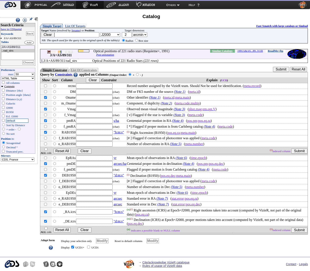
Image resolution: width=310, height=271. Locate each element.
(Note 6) (181, 158)
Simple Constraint (55, 70)
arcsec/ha (119, 163)
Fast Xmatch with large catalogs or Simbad (282, 26)
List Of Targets (75, 26)
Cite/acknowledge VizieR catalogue (165, 262)
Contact (291, 264)
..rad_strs (17, 51)
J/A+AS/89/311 (17, 47)
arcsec (117, 198)
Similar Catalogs (222, 50)
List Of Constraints (84, 70)
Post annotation (105, 54)
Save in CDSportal (11, 29)
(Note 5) (175, 144)
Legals (303, 264)
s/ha (116, 120)
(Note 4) (177, 120)
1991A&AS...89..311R (250, 50)
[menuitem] (10, 5)
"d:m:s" (118, 175)
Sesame (75, 30)
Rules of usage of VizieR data (162, 266)
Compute (9, 86)
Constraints (66, 74)
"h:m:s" (118, 132)
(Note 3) (179, 109)
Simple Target (52, 26)
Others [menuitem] (171, 5)
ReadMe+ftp (275, 50)
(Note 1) (179, 91)
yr (114, 158)
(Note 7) (162, 198)
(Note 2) (166, 103)
